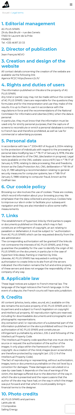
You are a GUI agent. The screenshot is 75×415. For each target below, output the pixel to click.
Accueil (5, 12)
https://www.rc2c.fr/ (28, 78)
